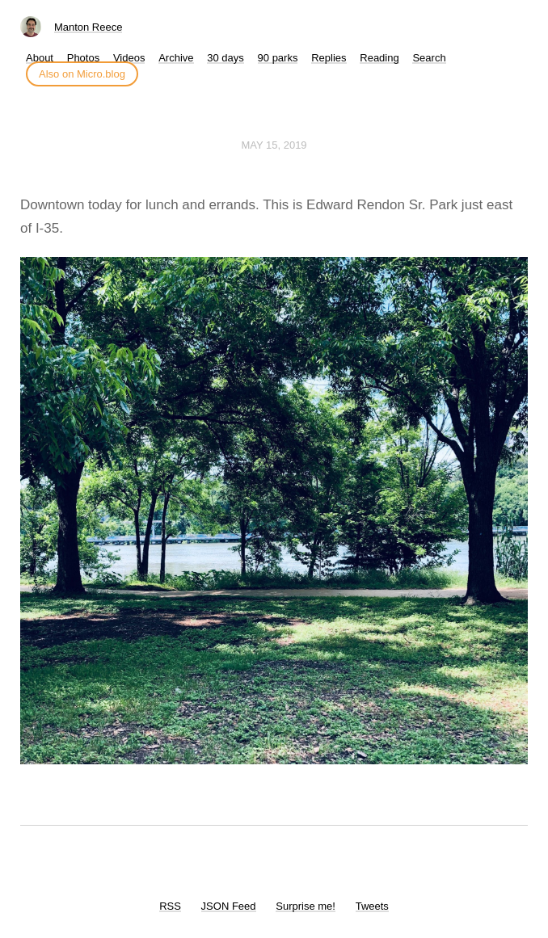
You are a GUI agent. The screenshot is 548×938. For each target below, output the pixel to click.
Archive (175, 58)
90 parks (278, 58)
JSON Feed (228, 906)
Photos (83, 58)
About (39, 58)
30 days (225, 58)
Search (428, 58)
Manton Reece (88, 27)
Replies (328, 58)
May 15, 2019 (273, 145)
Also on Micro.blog (82, 74)
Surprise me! (305, 906)
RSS (170, 906)
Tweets (372, 906)
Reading (379, 58)
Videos (129, 58)
